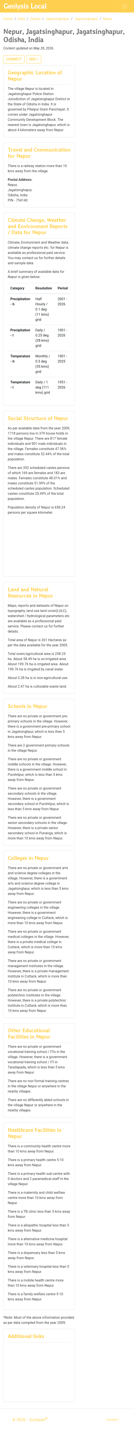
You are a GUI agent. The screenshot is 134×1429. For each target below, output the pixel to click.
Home (8, 19)
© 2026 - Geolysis (30, 1419)
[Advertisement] (39, 545)
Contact (112, 1419)
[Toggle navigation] (125, 6)
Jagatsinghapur (57, 19)
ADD (32, 59)
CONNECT (14, 59)
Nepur (107, 19)
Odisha (35, 19)
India (21, 19)
